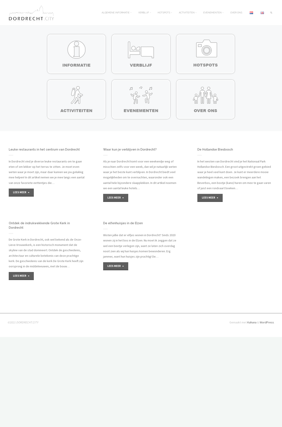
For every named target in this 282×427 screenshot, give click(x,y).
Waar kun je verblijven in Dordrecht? (131, 149)
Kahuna (251, 412)
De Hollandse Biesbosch (216, 149)
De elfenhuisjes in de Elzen (124, 268)
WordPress (267, 412)
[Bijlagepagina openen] (76, 54)
